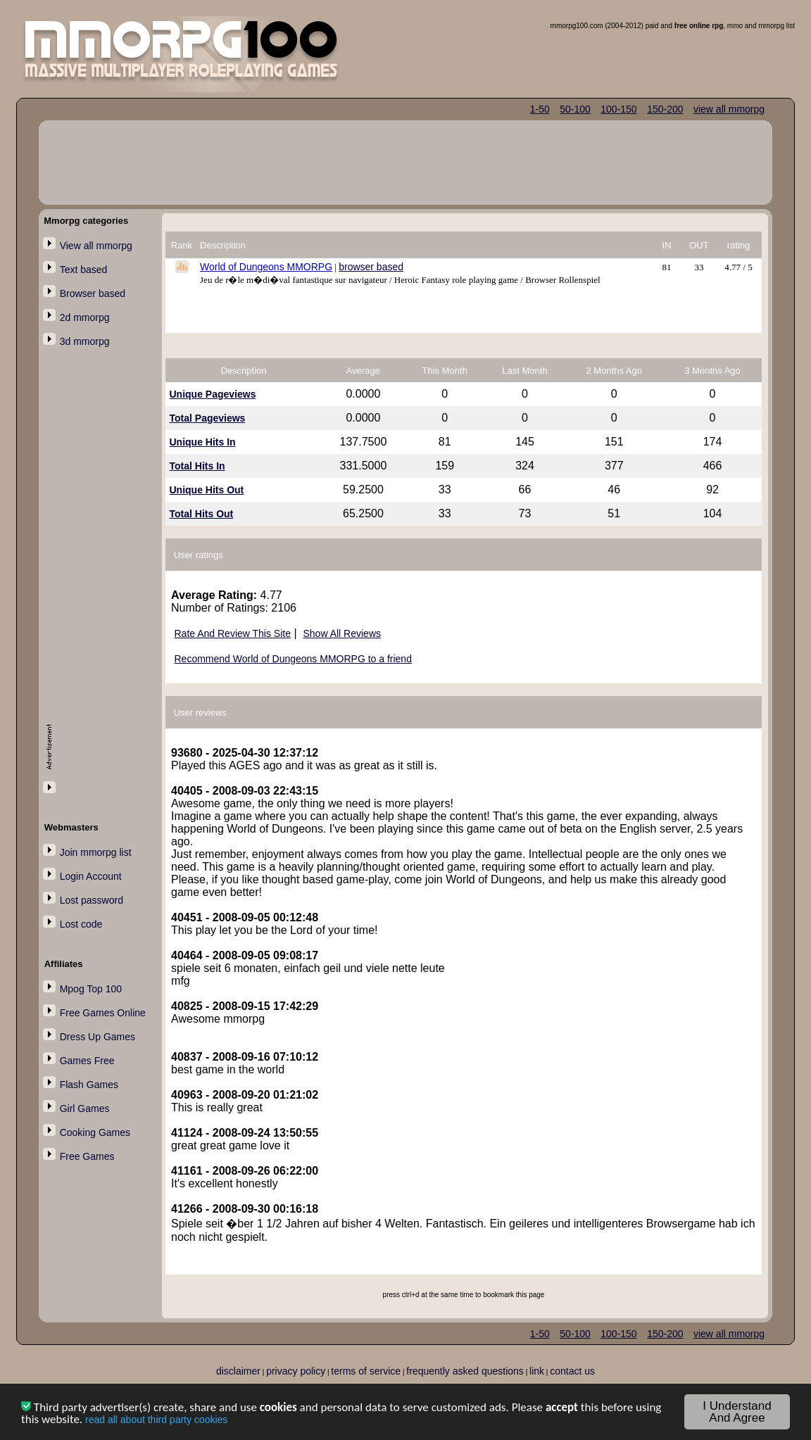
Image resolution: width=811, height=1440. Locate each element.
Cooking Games (95, 1132)
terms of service (366, 1371)
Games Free (87, 1060)
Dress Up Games (97, 1036)
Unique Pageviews (213, 394)
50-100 (575, 109)
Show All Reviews (342, 633)
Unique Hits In (203, 442)
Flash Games (89, 1084)
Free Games (87, 1156)
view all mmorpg (729, 109)
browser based (371, 266)
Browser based (92, 293)
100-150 (618, 109)
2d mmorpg (85, 317)
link (536, 1371)
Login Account (91, 876)
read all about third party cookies (156, 1421)
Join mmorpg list (96, 852)
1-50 (540, 109)
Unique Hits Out (207, 489)
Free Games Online (103, 1012)
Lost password (91, 900)
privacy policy (295, 1371)
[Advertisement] (103, 582)
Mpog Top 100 (91, 988)
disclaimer (238, 1371)
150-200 (665, 109)
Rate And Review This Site (233, 633)
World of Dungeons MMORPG (266, 266)
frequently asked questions (465, 1371)
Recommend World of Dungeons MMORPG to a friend (293, 658)
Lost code (81, 924)
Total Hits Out (202, 513)
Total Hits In (197, 466)
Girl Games (85, 1108)
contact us (572, 1371)
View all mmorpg (96, 245)
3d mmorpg (85, 341)
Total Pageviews (208, 418)
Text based (84, 269)
